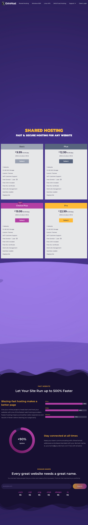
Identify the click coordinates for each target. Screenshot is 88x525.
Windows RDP (36, 3)
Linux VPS (47, 3)
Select (22, 161)
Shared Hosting (24, 3)
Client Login (83, 3)
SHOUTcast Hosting (59, 3)
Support (72, 3)
